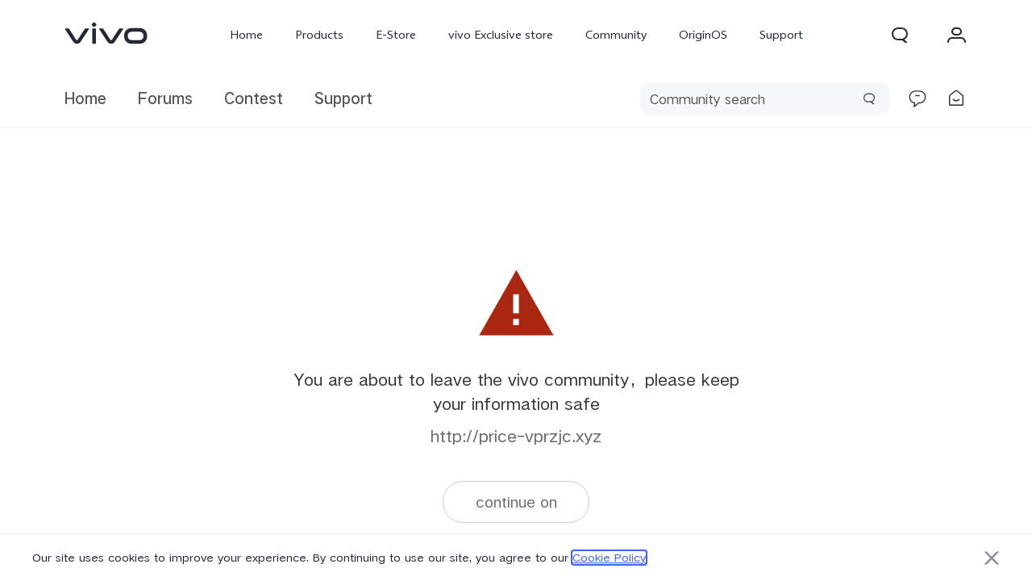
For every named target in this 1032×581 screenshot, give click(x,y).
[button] (899, 34)
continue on (516, 501)
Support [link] (343, 98)
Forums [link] (165, 98)
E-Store (396, 34)
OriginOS (703, 34)
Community (616, 34)
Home (246, 34)
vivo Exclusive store (500, 34)
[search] (765, 98)
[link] (106, 33)
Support (781, 34)
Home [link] (85, 98)
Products (319, 34)
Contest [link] (253, 98)
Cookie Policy (609, 557)
